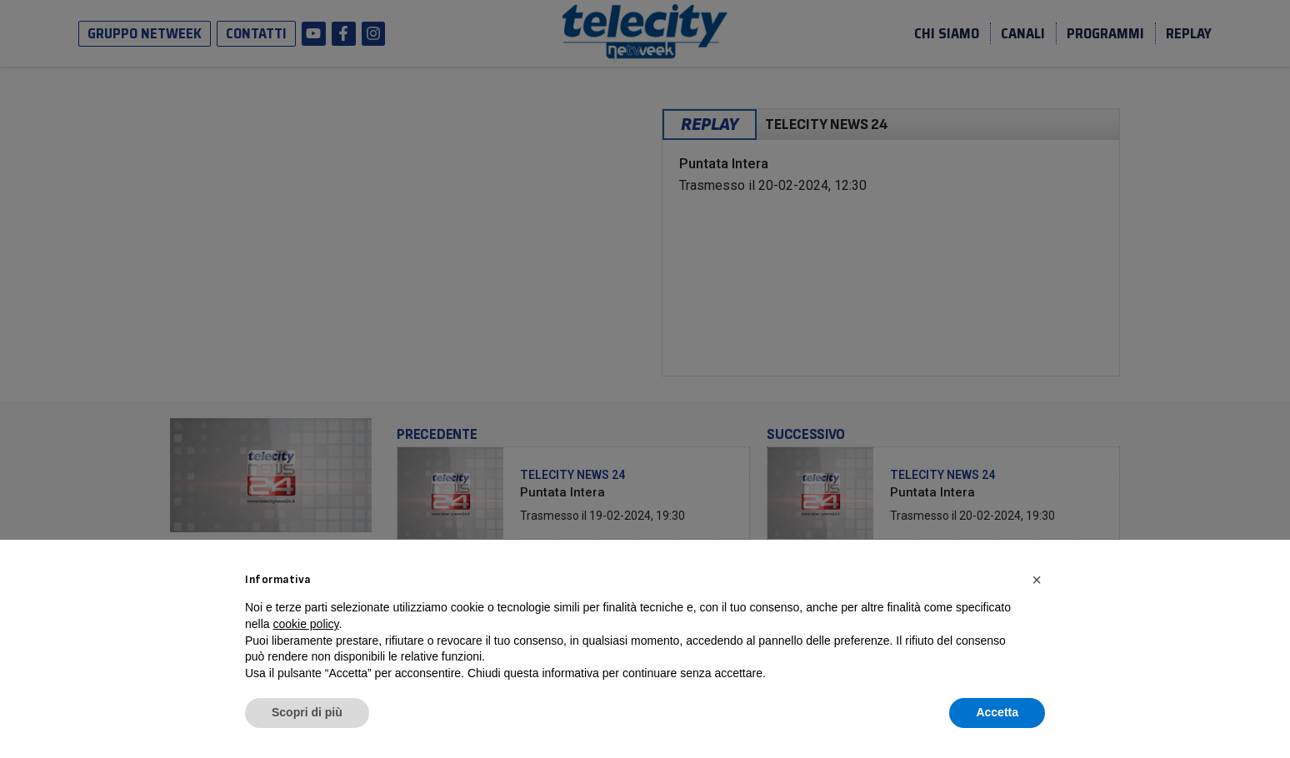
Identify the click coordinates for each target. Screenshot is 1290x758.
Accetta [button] (997, 712)
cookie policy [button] (305, 624)
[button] (1036, 579)
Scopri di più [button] (307, 712)
